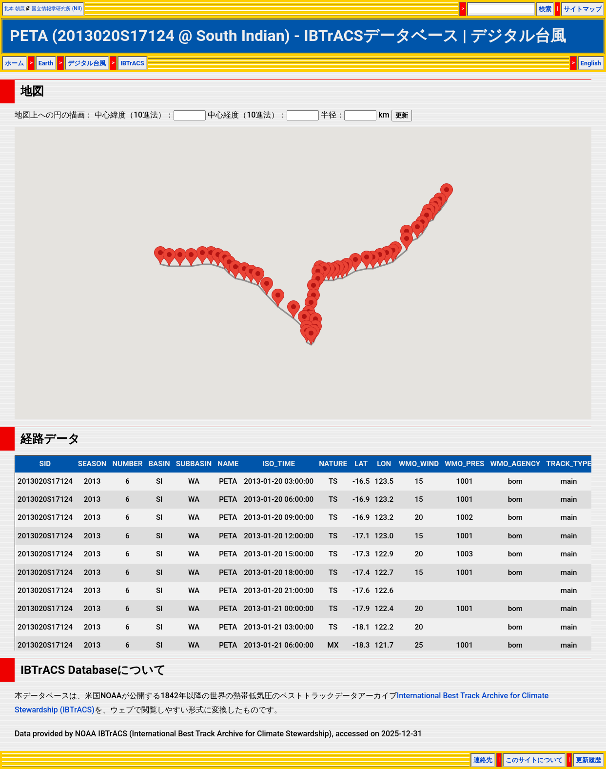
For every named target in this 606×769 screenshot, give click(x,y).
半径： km (355, 114)
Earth (46, 63)
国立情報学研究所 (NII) (57, 8)
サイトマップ (583, 9)
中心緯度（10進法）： (150, 114)
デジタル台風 (87, 63)
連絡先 (482, 760)
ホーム (14, 63)
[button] (446, 192)
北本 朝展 (14, 8)
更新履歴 (588, 760)
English (591, 63)
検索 (545, 9)
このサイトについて (534, 760)
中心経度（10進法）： (263, 114)
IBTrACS (132, 63)
